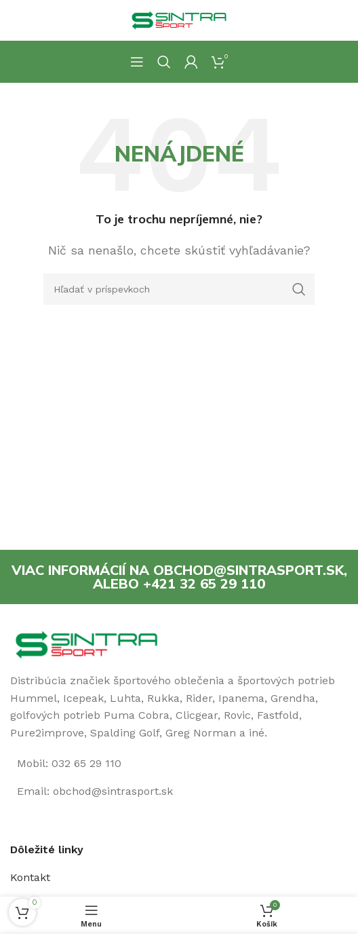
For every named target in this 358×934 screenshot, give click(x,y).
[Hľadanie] (164, 61)
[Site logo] (179, 19)
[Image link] (86, 643)
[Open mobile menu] (137, 61)
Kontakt (30, 877)
